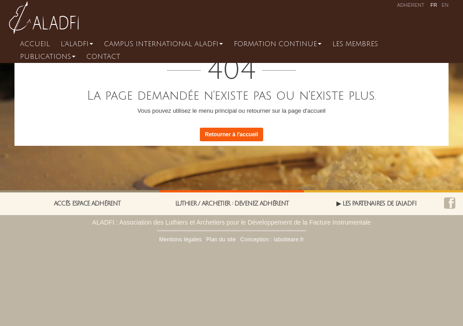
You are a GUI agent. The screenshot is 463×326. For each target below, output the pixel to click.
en (445, 5)
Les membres (355, 44)
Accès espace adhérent (87, 204)
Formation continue (277, 44)
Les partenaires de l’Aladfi (379, 204)
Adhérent (411, 5)
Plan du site (221, 239)
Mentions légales (180, 239)
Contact (103, 56)
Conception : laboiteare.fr (272, 239)
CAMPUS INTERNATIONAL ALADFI (163, 44)
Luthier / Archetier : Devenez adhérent (231, 204)
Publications (48, 56)
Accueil (35, 44)
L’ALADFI (77, 44)
